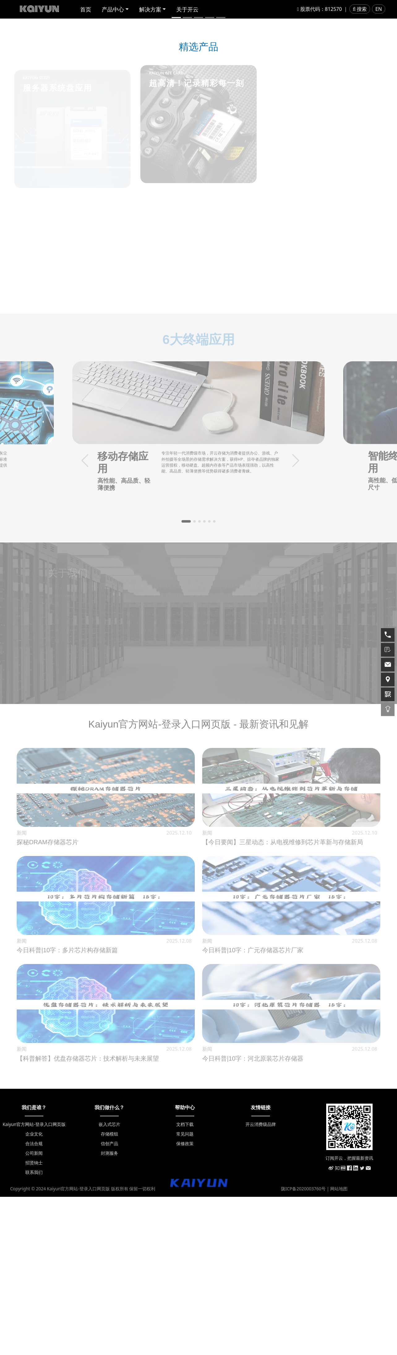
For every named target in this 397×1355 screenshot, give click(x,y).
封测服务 (109, 1311)
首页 (85, 9)
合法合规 (34, 1302)
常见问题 (185, 1292)
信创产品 (109, 1302)
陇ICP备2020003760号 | (305, 1347)
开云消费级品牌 (260, 1282)
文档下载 (185, 1282)
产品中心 (113, 9)
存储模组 (109, 1292)
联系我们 (34, 1330)
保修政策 (185, 1302)
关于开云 (187, 9)
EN (378, 9)
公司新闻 (34, 1311)
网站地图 (339, 1347)
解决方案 (150, 9)
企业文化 (34, 1292)
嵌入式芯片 (109, 1282)
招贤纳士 (34, 1321)
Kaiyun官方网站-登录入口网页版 (34, 1282)
